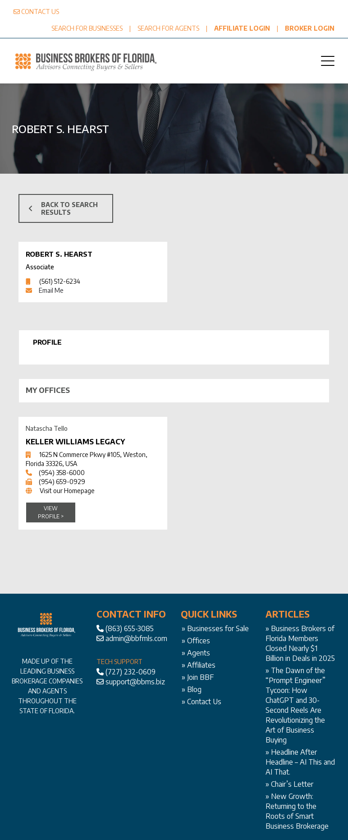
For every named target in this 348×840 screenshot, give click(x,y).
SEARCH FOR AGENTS (168, 28)
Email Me (51, 290)
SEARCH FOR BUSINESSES (87, 28)
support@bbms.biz (135, 681)
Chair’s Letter (292, 784)
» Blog (191, 689)
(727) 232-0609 (130, 671)
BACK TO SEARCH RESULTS (63, 208)
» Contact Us (201, 701)
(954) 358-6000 (62, 472)
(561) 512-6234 (59, 281)
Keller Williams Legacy (75, 441)
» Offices (196, 640)
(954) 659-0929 (62, 481)
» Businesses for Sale (215, 628)
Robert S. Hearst (59, 254)
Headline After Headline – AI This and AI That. (300, 762)
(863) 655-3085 (129, 628)
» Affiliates (198, 664)
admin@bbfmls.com (136, 638)
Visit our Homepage (67, 490)
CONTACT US (40, 11)
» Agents (196, 652)
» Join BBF (198, 677)
